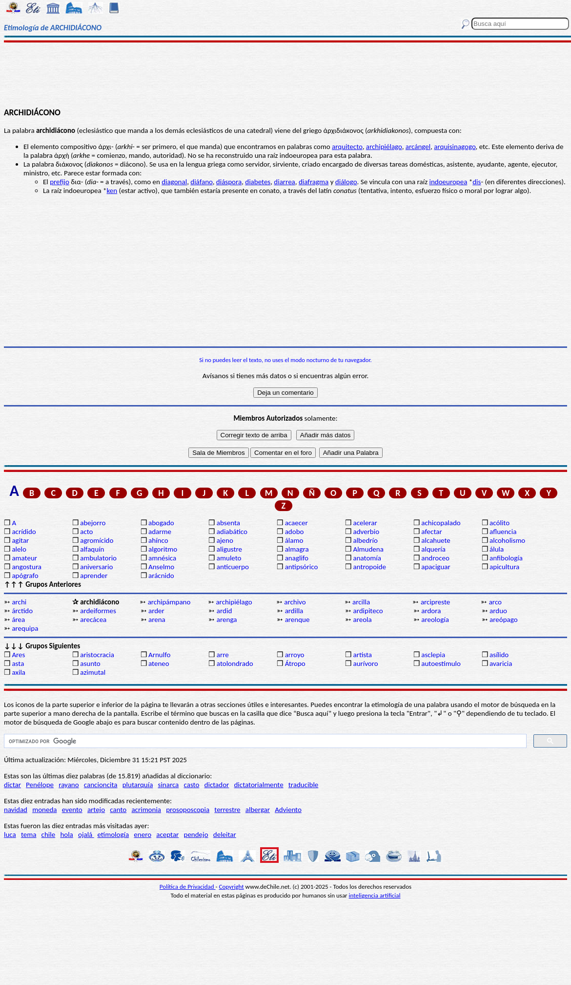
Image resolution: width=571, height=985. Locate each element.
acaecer (296, 522)
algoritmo (162, 549)
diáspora (229, 181)
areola (362, 619)
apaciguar (435, 566)
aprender (93, 575)
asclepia (433, 654)
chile (48, 834)
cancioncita (101, 784)
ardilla (294, 610)
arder (156, 610)
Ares (18, 654)
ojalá (86, 834)
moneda (44, 809)
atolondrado (235, 663)
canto (118, 809)
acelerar (365, 522)
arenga (227, 619)
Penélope (40, 784)
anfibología (506, 558)
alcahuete (435, 540)
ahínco (158, 540)
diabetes (257, 181)
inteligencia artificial (375, 895)
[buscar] (264, 741)
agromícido (96, 540)
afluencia (502, 531)
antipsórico (301, 566)
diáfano (201, 181)
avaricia (500, 663)
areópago (503, 619)
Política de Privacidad (188, 886)
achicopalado (440, 522)
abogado (161, 522)
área (18, 619)
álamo (294, 540)
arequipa (25, 628)
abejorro (92, 522)
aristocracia (97, 654)
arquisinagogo (454, 146)
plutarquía (137, 784)
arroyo (295, 654)
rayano (69, 784)
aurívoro (365, 663)
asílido (499, 654)
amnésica (162, 558)
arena (156, 619)
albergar (257, 809)
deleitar (224, 834)
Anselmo (161, 566)
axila (18, 672)
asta (18, 663)
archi (19, 602)
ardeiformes (98, 610)
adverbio (366, 531)
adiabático (232, 531)
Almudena (368, 549)
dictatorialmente (258, 784)
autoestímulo (441, 663)
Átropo (295, 663)
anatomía (367, 558)
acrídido (24, 531)
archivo (295, 602)
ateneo (158, 663)
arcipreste (435, 602)
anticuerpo (233, 566)
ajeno (225, 540)
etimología (113, 834)
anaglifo (296, 558)
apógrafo (25, 575)
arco (495, 602)
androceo (435, 558)
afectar (431, 531)
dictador (216, 784)
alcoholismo (507, 540)
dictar (12, 784)
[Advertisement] (285, 74)
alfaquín (92, 549)
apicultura (504, 566)
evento (72, 809)
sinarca (168, 784)
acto (86, 531)
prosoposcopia (187, 809)
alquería (433, 549)
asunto (90, 663)
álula (496, 549)
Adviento (288, 809)
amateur (24, 558)
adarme (159, 531)
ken (112, 190)
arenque (297, 619)
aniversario (96, 566)
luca (10, 834)
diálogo (346, 181)
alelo (19, 549)
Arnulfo (159, 654)
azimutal (92, 672)
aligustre (229, 549)
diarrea (284, 181)
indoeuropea (448, 181)
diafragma (313, 181)
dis (476, 181)
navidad (15, 809)
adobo (294, 531)
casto (192, 784)
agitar (20, 540)
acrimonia (146, 809)
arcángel (418, 146)
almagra (297, 549)
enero (142, 834)
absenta (228, 522)
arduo (498, 610)
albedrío (365, 540)
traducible (303, 784)
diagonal (174, 181)
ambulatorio (98, 558)
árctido (22, 610)
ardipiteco (368, 610)
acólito (499, 522)
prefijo (59, 181)
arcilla (361, 602)
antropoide (369, 566)
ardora (431, 610)
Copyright (231, 886)
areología (435, 619)
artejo (96, 809)
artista (362, 654)
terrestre (227, 809)
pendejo (196, 834)
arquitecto (347, 146)
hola (66, 834)
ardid (224, 610)
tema (29, 834)
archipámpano (169, 602)
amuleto (229, 558)
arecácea (93, 619)
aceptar (167, 834)
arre (223, 654)
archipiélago (384, 146)
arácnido (161, 575)
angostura (26, 566)
